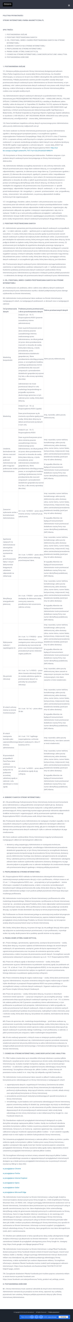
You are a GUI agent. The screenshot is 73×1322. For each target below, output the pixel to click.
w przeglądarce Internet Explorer (15, 1178)
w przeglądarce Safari (11, 1188)
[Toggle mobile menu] (69, 5)
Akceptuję (63, 1317)
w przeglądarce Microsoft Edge (14, 1192)
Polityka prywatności (53, 1312)
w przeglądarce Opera (11, 1183)
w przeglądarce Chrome (12, 1169)
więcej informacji (52, 1317)
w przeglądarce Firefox (11, 1173)
